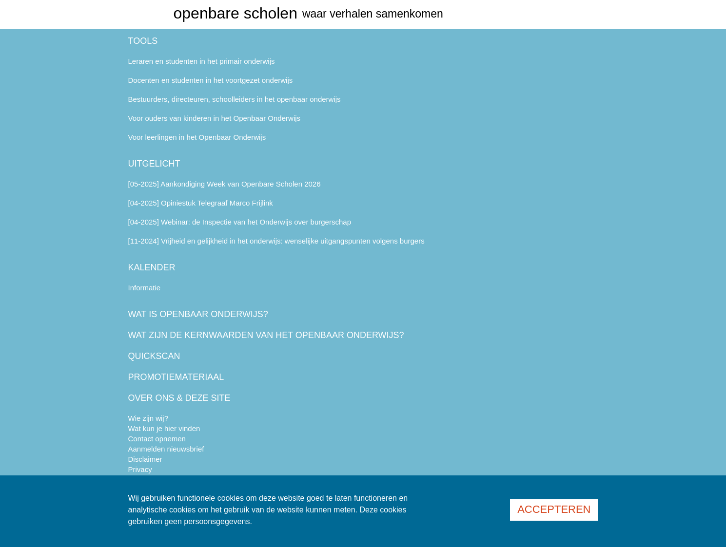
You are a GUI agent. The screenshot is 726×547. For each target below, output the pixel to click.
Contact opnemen (157, 438)
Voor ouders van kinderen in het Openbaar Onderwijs (214, 118)
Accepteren (553, 509)
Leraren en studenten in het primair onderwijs (201, 61)
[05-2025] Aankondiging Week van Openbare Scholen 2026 (224, 184)
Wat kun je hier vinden (164, 428)
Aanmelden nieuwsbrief (166, 449)
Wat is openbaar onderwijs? (198, 314)
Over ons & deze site (179, 398)
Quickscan (154, 356)
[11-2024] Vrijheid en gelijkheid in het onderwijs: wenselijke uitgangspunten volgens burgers (276, 241)
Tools (143, 41)
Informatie (144, 287)
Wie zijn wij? (148, 418)
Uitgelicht (154, 164)
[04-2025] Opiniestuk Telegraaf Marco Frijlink (200, 203)
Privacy (140, 469)
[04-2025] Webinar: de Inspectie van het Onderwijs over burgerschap (240, 222)
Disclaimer (145, 459)
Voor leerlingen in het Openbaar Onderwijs (197, 137)
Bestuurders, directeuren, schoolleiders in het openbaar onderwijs (234, 99)
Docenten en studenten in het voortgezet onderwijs (210, 80)
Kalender (152, 267)
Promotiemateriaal (176, 377)
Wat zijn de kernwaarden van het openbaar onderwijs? (266, 335)
